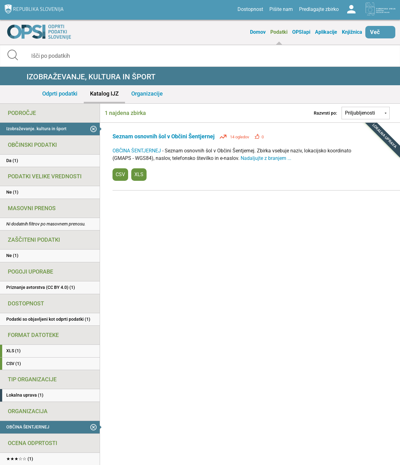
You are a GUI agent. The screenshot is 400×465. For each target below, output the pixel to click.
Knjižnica (352, 32)
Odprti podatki (60, 93)
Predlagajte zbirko (319, 9)
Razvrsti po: (325, 113)
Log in (351, 9)
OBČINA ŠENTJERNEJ (137, 151)
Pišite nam (281, 9)
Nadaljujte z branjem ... (266, 158)
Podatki (279, 32)
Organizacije (147, 93)
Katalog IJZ (104, 93)
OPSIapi (301, 32)
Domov (258, 32)
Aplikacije (326, 32)
